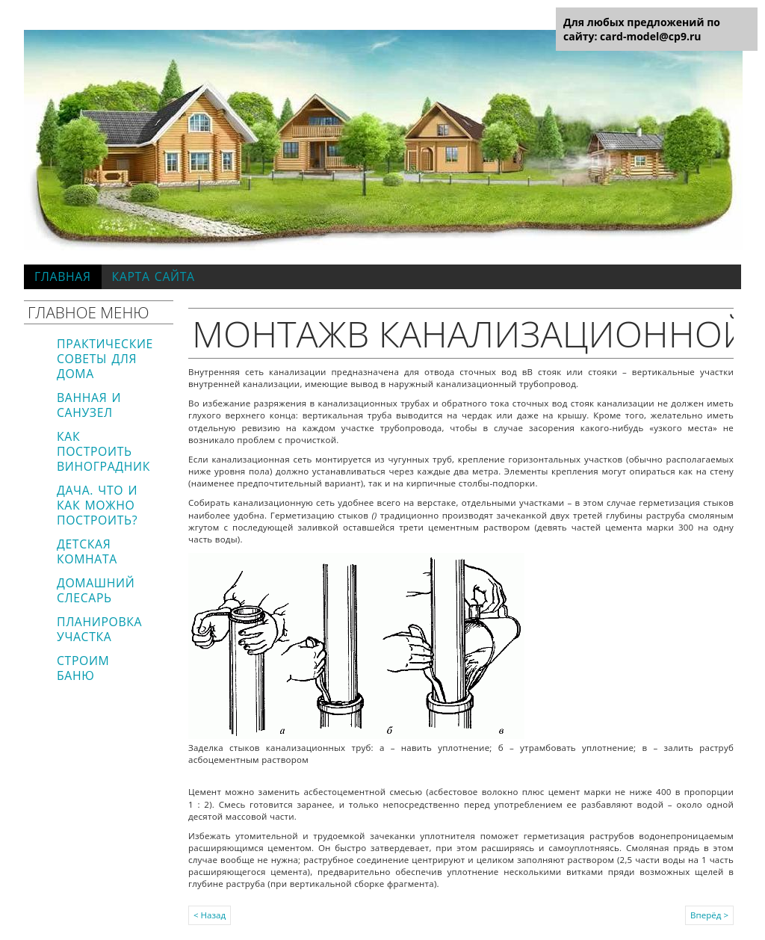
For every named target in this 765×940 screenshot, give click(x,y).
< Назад (209, 915)
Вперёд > (709, 915)
